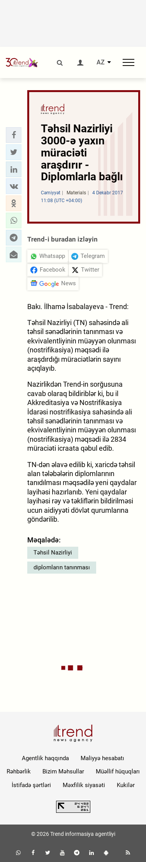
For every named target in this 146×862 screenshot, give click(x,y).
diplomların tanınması (61, 567)
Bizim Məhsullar (63, 771)
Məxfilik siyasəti (84, 785)
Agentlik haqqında (45, 758)
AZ (101, 62)
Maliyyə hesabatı (102, 758)
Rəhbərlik (19, 771)
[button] (13, 135)
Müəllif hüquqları (118, 771)
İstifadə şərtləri (31, 785)
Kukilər (126, 785)
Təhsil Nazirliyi (52, 552)
